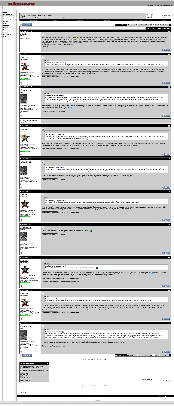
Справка (55, 20)
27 (158, 25)
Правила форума (25, 380)
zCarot (98, 399)
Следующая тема (101, 359)
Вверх (171, 396)
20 (141, 25)
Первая (130, 25)
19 (138, 25)
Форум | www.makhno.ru (30, 15)
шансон (24, 57)
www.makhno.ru (158, 396)
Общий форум (42, 15)
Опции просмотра (163, 28)
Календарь (106, 20)
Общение (51, 15)
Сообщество (79, 20)
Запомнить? (166, 15)
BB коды (22, 373)
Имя (148, 15)
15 (136, 25)
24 (151, 25)
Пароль (149, 17)
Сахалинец (25, 90)
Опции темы (150, 28)
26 (155, 25)
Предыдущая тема (89, 359)
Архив (166, 396)
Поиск (164, 20)
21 (143, 25)
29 (163, 25)
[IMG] (22, 376)
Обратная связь (147, 396)
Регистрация (33, 20)
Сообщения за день (137, 20)
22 (146, 25)
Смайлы (22, 374)
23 (148, 25)
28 (160, 25)
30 (165, 25)
